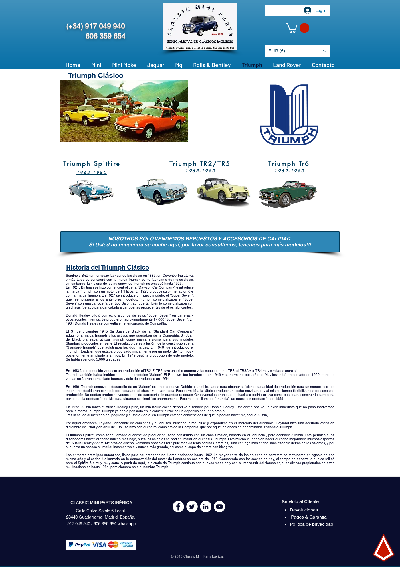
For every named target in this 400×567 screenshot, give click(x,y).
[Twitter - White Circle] (192, 506)
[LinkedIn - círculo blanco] (205, 506)
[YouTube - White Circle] (219, 506)
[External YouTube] (265, 318)
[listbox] (297, 51)
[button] (297, 28)
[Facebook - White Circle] (178, 506)
